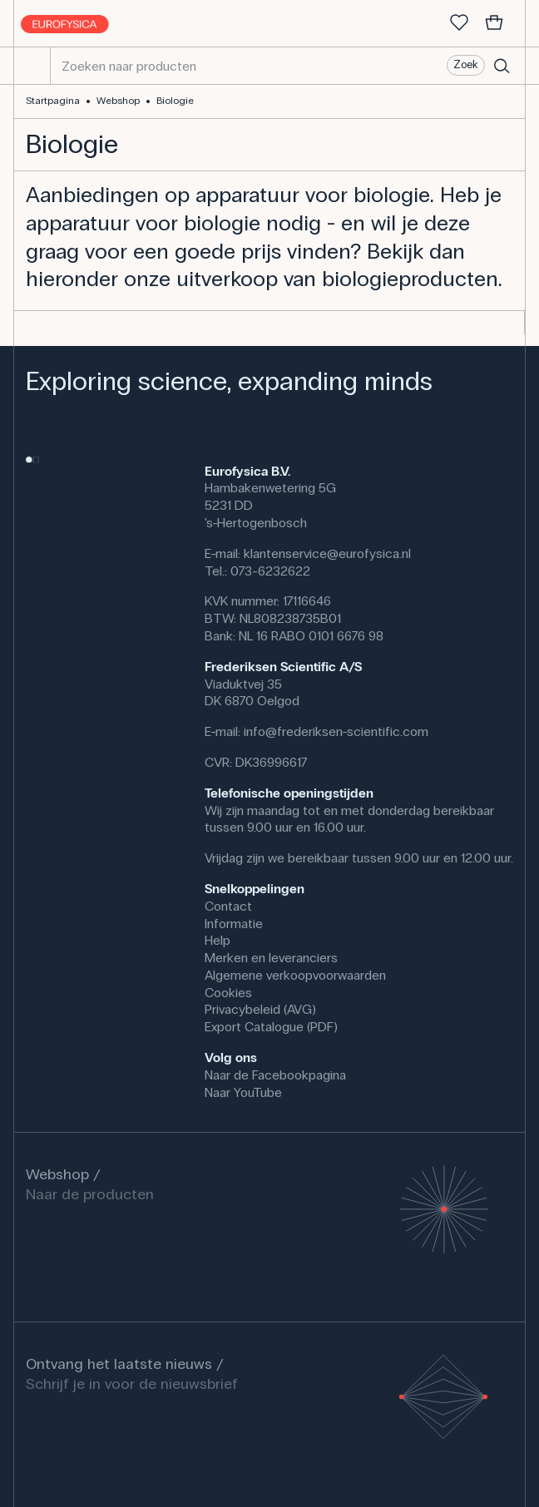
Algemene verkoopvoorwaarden (295, 975)
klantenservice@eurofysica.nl (327, 553)
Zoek (465, 65)
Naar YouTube (243, 1092)
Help (217, 940)
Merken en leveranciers (271, 958)
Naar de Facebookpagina (275, 1075)
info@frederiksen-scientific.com (336, 731)
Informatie (234, 923)
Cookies (228, 993)
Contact (228, 906)
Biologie (175, 100)
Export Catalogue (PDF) (271, 1027)
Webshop (118, 100)
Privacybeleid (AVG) (260, 1009)
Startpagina (53, 100)
